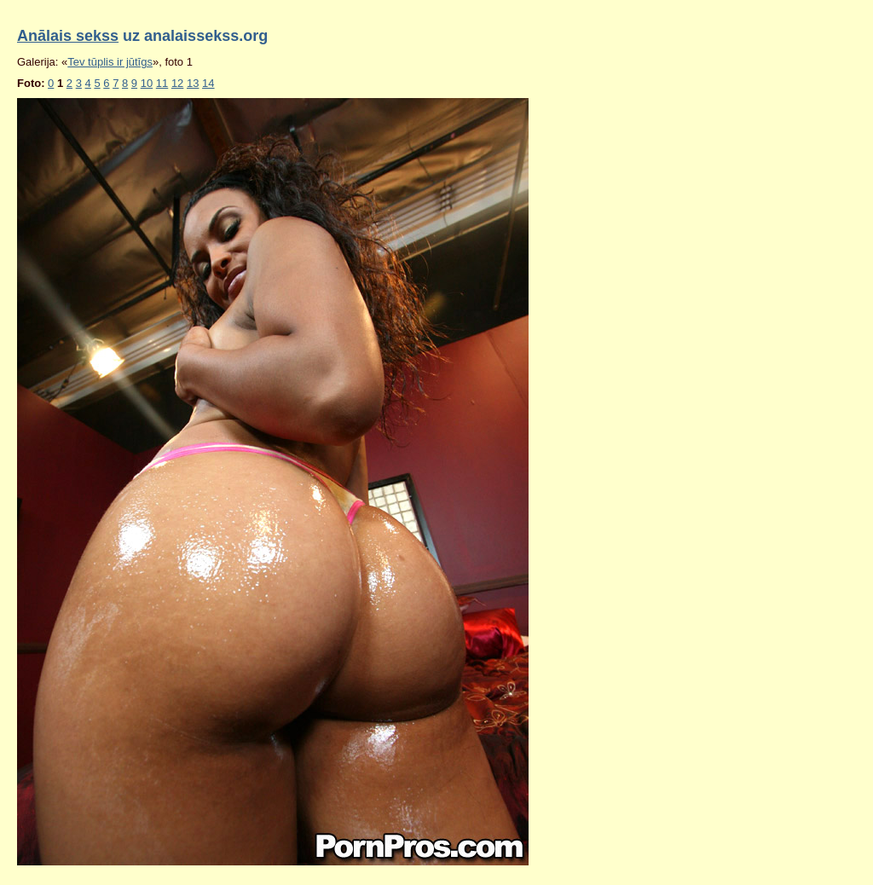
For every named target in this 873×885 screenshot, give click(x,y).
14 (208, 83)
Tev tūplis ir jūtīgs (110, 61)
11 (162, 83)
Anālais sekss (68, 35)
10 (147, 83)
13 (193, 83)
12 (177, 83)
